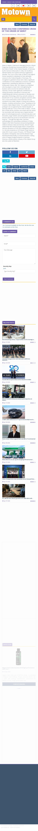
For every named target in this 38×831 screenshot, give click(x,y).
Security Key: (7, 266)
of (4, 171)
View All (32, 24)
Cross (32, 167)
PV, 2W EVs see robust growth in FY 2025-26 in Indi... (17, 498)
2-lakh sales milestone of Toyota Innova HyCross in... (18, 419)
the (9, 171)
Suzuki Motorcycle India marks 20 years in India (16, 379)
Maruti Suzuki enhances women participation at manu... (17, 399)
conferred (24, 167)
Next (17, 24)
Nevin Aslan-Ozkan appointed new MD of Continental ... (18, 439)
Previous (24, 24)
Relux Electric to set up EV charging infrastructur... (18, 459)
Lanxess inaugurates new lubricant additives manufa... (16, 359)
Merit (25, 171)
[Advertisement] (19, 201)
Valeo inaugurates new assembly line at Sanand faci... (18, 479)
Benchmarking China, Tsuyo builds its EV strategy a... (18, 339)
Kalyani (15, 167)
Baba (9, 167)
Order (14, 171)
